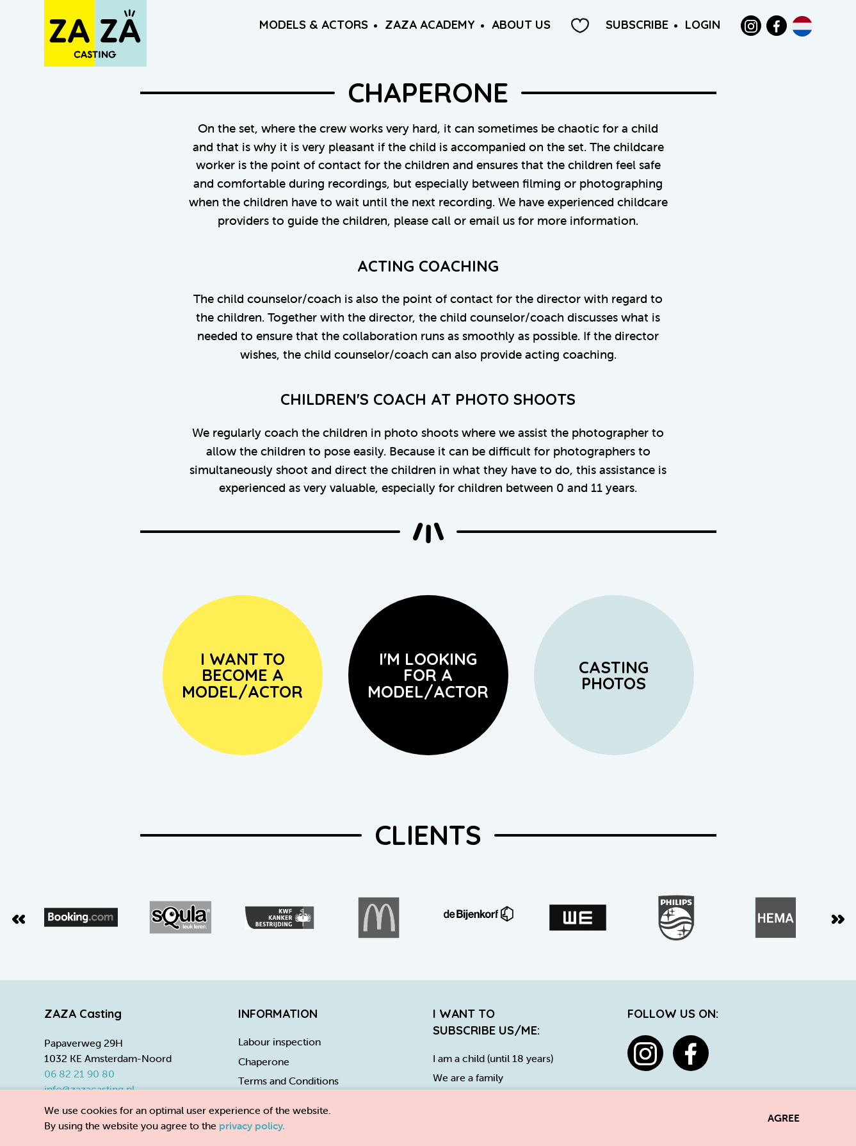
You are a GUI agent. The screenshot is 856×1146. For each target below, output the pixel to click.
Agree (784, 1117)
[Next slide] (838, 918)
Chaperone (263, 1061)
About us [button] (521, 24)
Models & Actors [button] (313, 24)
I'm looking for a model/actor (428, 674)
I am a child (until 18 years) (493, 1058)
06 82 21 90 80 (79, 1073)
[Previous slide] (18, 918)
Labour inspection (279, 1041)
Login (702, 24)
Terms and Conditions (288, 1080)
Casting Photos (614, 675)
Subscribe (637, 24)
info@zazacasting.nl (89, 1089)
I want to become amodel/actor (242, 674)
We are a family (468, 1077)
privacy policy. (252, 1125)
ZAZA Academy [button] (430, 24)
